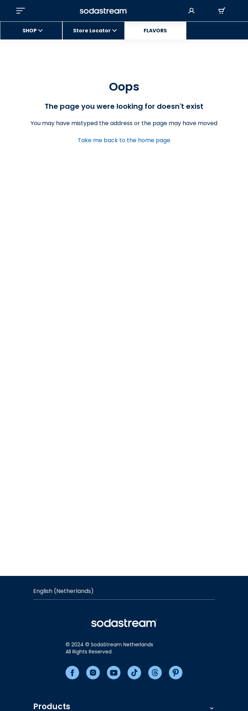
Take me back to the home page (124, 140)
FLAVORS (155, 30)
